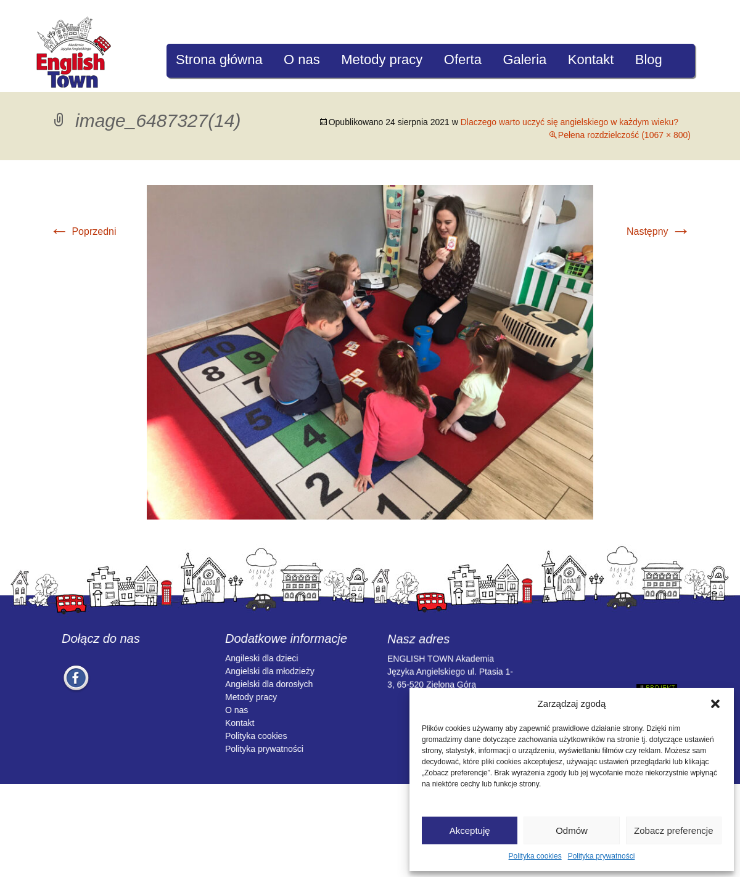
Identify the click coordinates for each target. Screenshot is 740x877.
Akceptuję (470, 830)
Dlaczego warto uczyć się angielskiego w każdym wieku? (569, 122)
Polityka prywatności (601, 856)
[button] (715, 704)
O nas (302, 59)
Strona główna (219, 59)
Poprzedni (83, 231)
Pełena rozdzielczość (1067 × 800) (624, 135)
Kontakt (591, 59)
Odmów (572, 830)
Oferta (463, 59)
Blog (648, 59)
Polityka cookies (535, 856)
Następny (659, 231)
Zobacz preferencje (673, 830)
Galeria (524, 59)
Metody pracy (381, 59)
